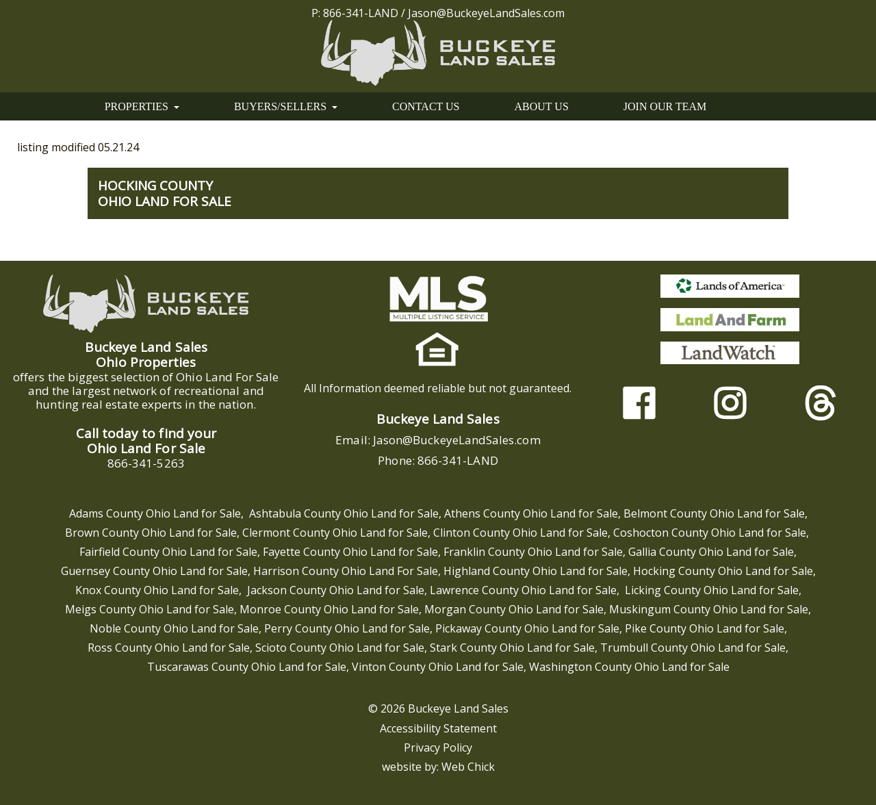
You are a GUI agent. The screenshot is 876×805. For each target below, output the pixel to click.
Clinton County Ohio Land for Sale (520, 532)
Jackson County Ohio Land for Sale (335, 590)
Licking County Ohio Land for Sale (712, 590)
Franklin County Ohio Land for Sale (533, 551)
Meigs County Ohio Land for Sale (149, 609)
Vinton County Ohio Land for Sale (438, 666)
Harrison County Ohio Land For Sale (345, 570)
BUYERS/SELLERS (285, 106)
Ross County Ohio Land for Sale (169, 647)
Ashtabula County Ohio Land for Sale (344, 513)
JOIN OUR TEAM (664, 106)
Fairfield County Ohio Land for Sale (168, 551)
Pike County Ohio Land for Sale (704, 628)
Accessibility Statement (438, 728)
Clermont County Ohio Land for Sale (335, 532)
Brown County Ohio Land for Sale (151, 532)
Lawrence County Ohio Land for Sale (523, 590)
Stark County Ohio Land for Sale (512, 647)
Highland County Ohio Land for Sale (535, 570)
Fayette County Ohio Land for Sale (350, 551)
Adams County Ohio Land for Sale (155, 513)
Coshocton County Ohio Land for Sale (709, 532)
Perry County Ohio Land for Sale (347, 628)
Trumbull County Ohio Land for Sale (693, 647)
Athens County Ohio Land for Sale (531, 513)
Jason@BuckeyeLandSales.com (486, 13)
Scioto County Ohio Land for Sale (339, 647)
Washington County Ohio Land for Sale (629, 666)
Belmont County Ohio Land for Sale (714, 513)
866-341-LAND (360, 13)
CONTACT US (425, 106)
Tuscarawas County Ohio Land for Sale (246, 666)
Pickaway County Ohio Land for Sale (527, 628)
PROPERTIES (142, 106)
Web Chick (468, 766)
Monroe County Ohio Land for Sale (329, 609)
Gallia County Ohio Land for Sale (711, 551)
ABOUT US (542, 106)
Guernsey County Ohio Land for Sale (154, 570)
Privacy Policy (438, 747)
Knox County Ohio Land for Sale (157, 590)
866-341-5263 (146, 463)
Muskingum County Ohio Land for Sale (708, 609)
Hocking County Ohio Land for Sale (723, 570)
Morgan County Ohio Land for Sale (514, 609)
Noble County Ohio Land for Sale (174, 628)
